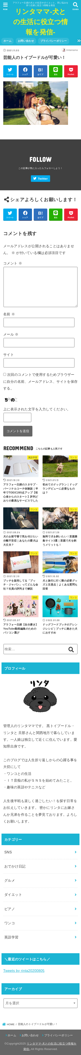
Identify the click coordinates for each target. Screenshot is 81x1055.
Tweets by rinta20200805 (23, 971)
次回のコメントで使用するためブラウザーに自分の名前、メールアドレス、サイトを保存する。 (40, 381)
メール (11, 334)
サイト (8, 354)
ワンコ (9, 923)
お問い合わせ (26, 41)
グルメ (9, 880)
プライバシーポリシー (53, 41)
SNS (8, 852)
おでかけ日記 (14, 866)
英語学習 (11, 937)
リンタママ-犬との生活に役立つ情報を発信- (40, 22)
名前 (9, 314)
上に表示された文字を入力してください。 (37, 409)
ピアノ (9, 909)
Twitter (43, 178)
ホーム (7, 41)
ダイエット (13, 894)
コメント (12, 263)
